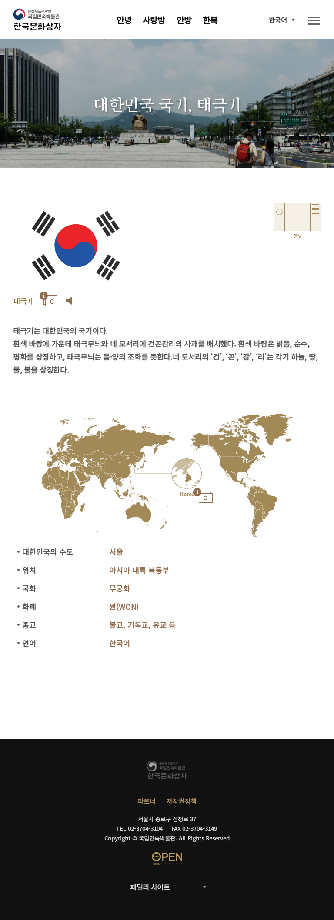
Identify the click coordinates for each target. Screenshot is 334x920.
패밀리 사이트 (150, 887)
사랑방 (154, 20)
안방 (184, 20)
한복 (210, 20)
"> (186, 474)
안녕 (124, 20)
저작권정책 (181, 801)
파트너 (146, 801)
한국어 (278, 19)
